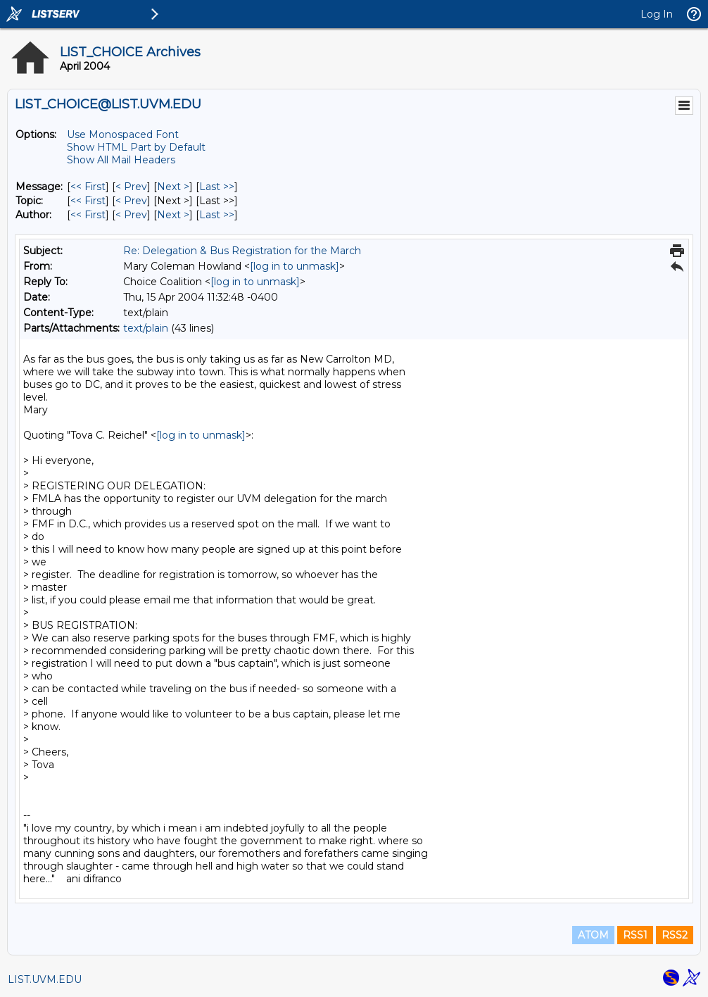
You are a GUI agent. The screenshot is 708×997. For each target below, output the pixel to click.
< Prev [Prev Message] (131, 186)
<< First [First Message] (88, 186)
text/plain (145, 328)
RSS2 (675, 935)
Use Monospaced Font (123, 134)
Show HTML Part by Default (136, 147)
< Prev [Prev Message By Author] (131, 214)
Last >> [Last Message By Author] (216, 214)
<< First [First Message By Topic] (88, 200)
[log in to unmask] (294, 266)
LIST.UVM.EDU (45, 979)
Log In (656, 14)
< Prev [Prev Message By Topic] (131, 200)
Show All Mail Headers (121, 159)
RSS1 (635, 935)
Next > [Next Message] (173, 186)
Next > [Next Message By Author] (173, 214)
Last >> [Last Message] (216, 186)
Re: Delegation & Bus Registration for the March (242, 250)
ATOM (593, 935)
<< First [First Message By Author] (88, 214)
